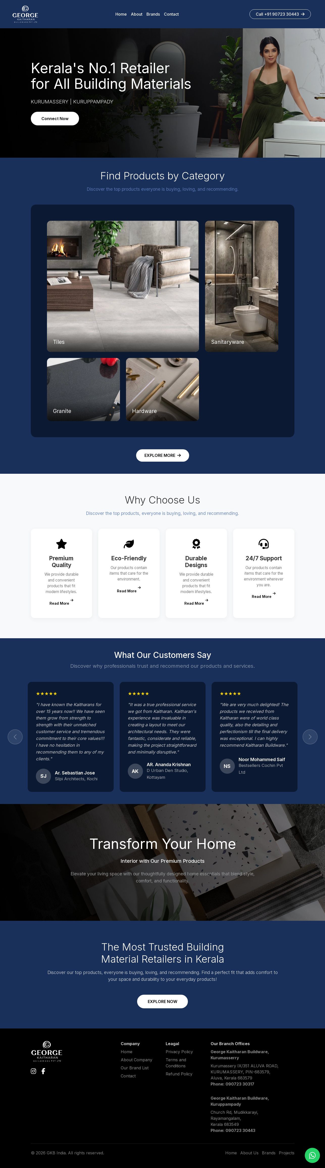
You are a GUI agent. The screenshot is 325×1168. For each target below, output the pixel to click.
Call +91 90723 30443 (280, 14)
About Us (249, 1152)
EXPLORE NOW (162, 1001)
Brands (269, 1152)
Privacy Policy (179, 1051)
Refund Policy (179, 1073)
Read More (61, 602)
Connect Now (54, 118)
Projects (286, 1152)
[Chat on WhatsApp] (312, 1155)
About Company (136, 1059)
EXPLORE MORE (162, 455)
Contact (128, 1075)
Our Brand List (134, 1067)
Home (126, 1051)
